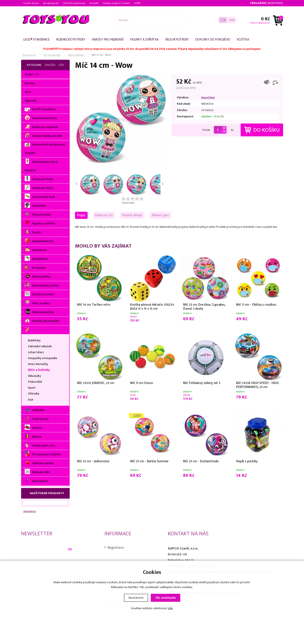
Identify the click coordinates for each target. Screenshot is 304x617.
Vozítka (243, 39)
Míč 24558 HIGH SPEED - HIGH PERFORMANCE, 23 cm (257, 384)
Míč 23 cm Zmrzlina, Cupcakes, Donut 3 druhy (204, 306)
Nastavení (136, 597)
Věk (61, 65)
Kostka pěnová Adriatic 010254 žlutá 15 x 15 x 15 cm (152, 306)
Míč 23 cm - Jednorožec (93, 461)
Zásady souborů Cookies (116, 3)
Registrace (275, 3)
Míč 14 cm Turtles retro (93, 305)
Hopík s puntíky (247, 461)
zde (170, 608)
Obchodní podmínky (74, 3)
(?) (222, 116)
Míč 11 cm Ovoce (141, 383)
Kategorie (34, 65)
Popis (81, 215)
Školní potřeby (177, 39)
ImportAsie (208, 97)
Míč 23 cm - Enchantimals (201, 461)
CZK (223, 20)
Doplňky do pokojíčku (212, 39)
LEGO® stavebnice (36, 39)
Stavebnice (29, 511)
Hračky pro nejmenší (108, 39)
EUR (232, 20)
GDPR (137, 3)
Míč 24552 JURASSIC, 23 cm (95, 383)
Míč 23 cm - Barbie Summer (149, 461)
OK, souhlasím (165, 597)
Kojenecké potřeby (70, 39)
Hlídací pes (160, 215)
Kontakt (94, 3)
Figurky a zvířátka (144, 39)
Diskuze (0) (104, 215)
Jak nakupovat (51, 3)
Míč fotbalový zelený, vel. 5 (201, 383)
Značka (50, 65)
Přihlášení (258, 3)
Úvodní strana (31, 3)
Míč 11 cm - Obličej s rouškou (256, 305)
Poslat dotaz (132, 215)
